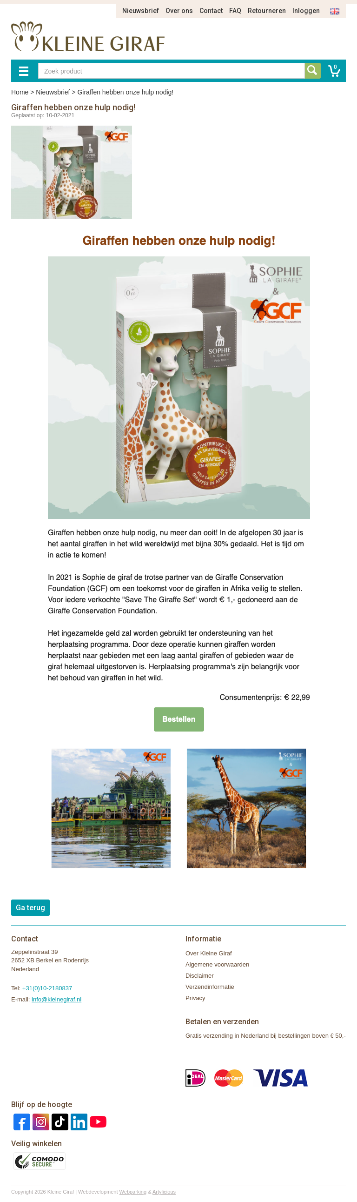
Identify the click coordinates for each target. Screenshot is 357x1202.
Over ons (179, 10)
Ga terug (30, 907)
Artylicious (164, 1192)
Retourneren (267, 10)
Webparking (133, 1192)
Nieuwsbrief (140, 10)
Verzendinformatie (209, 986)
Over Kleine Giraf (208, 953)
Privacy (195, 997)
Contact (211, 10)
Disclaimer (199, 975)
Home (19, 92)
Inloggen (306, 10)
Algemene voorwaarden (217, 964)
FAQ (235, 10)
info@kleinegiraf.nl (56, 999)
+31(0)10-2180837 (47, 988)
